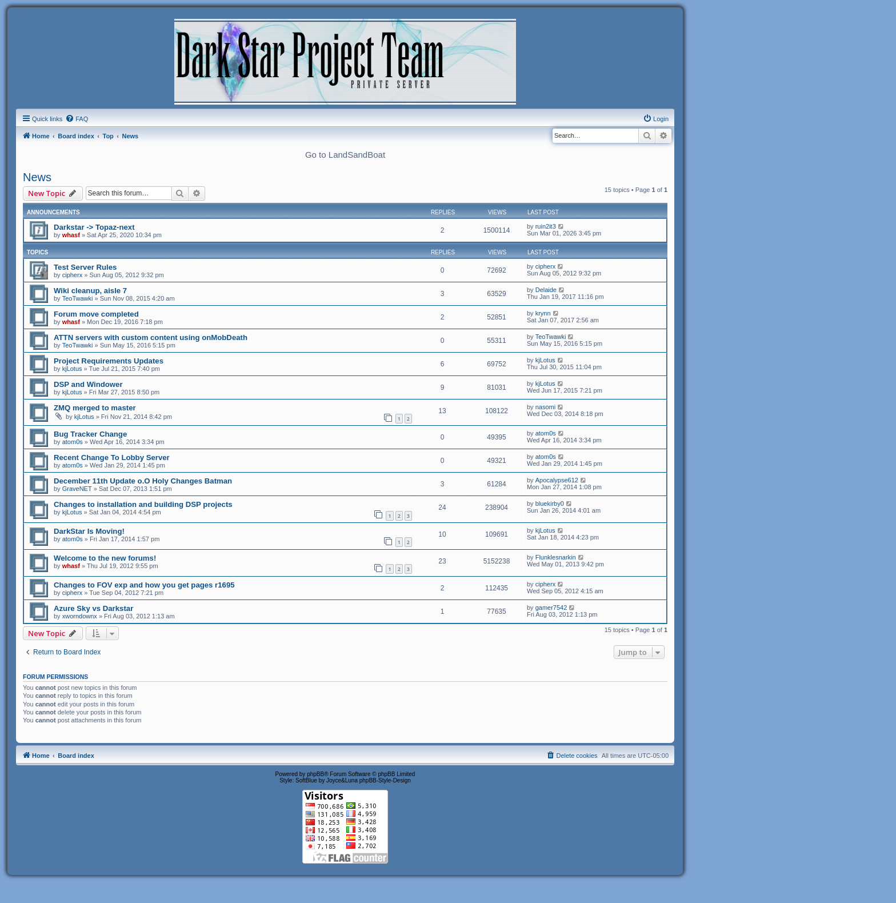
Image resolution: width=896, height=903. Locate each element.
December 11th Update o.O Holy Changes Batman (143, 481)
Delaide (546, 289)
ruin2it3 (545, 226)
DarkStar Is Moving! (89, 531)
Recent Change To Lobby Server (112, 457)
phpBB (315, 774)
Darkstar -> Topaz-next (94, 227)
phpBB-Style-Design (385, 780)
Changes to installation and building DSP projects (143, 504)
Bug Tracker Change (90, 434)
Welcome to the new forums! (105, 558)
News (37, 177)
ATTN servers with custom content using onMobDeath (150, 337)
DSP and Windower (88, 384)
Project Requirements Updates (108, 361)
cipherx (72, 274)
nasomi (545, 406)
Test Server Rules (85, 267)
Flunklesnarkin (555, 557)
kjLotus (72, 368)
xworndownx (79, 616)
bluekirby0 (549, 503)
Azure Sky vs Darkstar (93, 608)
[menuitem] (76, 119)
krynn (543, 313)
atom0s (72, 441)
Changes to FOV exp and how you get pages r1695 (144, 585)
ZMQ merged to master (95, 407)
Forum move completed (96, 314)
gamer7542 (551, 607)
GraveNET (77, 488)
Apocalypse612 (556, 480)
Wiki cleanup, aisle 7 (90, 290)
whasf (71, 234)
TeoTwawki (77, 298)
